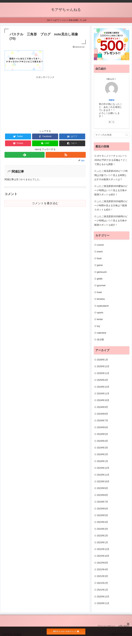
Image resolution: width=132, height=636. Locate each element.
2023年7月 (102, 502)
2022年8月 (102, 562)
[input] (111, 135)
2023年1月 (102, 542)
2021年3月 (102, 576)
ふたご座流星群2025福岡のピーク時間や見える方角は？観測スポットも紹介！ (111, 205)
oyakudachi (103, 306)
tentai (100, 319)
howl (99, 292)
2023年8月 (102, 495)
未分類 (100, 339)
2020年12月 (103, 596)
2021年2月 (102, 583)
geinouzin (102, 272)
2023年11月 (103, 475)
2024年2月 (102, 454)
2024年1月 (102, 461)
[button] (72, 143)
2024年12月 (103, 387)
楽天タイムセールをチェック (66, 631)
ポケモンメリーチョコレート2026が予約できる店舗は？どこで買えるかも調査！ (110, 160)
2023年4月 (102, 522)
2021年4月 (102, 569)
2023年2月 (102, 535)
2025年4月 (102, 380)
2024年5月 (102, 434)
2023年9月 (102, 488)
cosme (100, 245)
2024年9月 (102, 407)
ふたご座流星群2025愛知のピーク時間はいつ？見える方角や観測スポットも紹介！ (111, 190)
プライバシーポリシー (107, 626)
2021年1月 (102, 589)
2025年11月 (103, 373)
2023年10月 (103, 481)
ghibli (99, 278)
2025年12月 (103, 366)
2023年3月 (102, 529)
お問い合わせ (124, 626)
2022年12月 (103, 549)
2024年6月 (102, 427)
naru (111, 99)
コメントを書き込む (45, 203)
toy (98, 326)
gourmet (101, 285)
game (100, 265)
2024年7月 (102, 420)
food (99, 258)
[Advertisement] (45, 97)
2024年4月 (102, 441)
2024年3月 (102, 447)
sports (100, 312)
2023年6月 (102, 508)
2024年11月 (103, 393)
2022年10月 (103, 556)
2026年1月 (102, 359)
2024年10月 (103, 400)
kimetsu (101, 299)
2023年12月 (103, 468)
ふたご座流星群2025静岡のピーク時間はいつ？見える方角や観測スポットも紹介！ (111, 220)
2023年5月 (102, 515)
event (100, 251)
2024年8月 (102, 414)
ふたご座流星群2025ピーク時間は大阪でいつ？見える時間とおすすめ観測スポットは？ (111, 175)
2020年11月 (103, 603)
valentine (101, 333)
